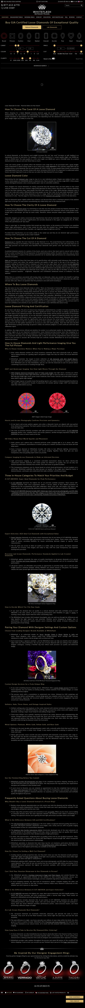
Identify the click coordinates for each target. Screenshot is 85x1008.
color (67, 612)
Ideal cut (8, 260)
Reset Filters (79, 59)
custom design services (61, 688)
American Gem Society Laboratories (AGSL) (28, 830)
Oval (29, 41)
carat (45, 113)
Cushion (20, 41)
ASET (20, 856)
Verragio (47, 634)
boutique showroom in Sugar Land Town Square (44, 875)
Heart (71, 41)
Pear (62, 41)
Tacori (41, 634)
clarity (73, 612)
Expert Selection (16, 537)
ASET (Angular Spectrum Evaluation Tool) (24, 372)
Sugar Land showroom (21, 790)
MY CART (75, 1)
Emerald (46, 41)
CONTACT (79, 17)
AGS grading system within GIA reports (54, 845)
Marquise (79, 41)
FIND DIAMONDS (74, 997)
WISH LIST (68, 1)
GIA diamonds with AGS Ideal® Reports (63, 359)
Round (4, 41)
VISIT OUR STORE (43, 1)
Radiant (37, 41)
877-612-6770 (12, 5)
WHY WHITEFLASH (57, 17)
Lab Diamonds (52, 27)
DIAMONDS (5, 17)
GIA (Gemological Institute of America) (26, 823)
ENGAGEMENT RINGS (16, 17)
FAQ (66, 17)
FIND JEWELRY (74, 1001)
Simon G (54, 634)
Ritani (60, 634)
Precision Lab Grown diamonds (26, 561)
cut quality (51, 811)
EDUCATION (47, 17)
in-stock (21, 295)
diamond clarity (21, 208)
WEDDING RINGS (29, 17)
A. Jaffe (72, 634)
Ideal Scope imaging (31, 856)
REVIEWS (72, 17)
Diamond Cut (9, 242)
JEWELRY (39, 17)
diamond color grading (53, 196)
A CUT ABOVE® (16, 482)
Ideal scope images (47, 372)
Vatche (66, 634)
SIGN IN (61, 1)
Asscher (54, 41)
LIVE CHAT (9, 8)
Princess (12, 41)
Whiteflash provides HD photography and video (26, 781)
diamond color (23, 179)
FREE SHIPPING (12, 1)
